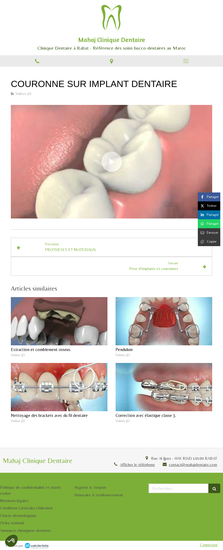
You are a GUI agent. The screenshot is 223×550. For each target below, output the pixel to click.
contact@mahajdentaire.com (193, 464)
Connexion (209, 544)
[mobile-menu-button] (186, 61)
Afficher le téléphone (137, 464)
